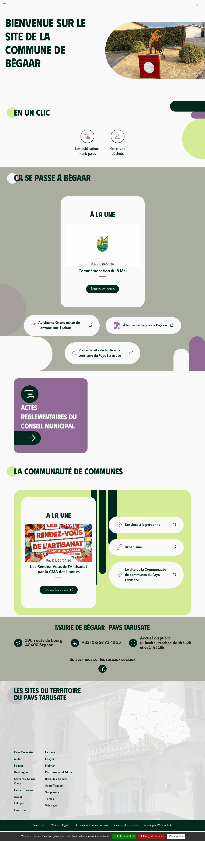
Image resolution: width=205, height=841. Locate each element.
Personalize (176, 836)
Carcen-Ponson (24, 800)
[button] (4, 3)
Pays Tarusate (23, 762)
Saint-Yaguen (54, 795)
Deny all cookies (152, 836)
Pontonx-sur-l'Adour (58, 782)
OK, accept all (124, 836)
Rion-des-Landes (56, 789)
